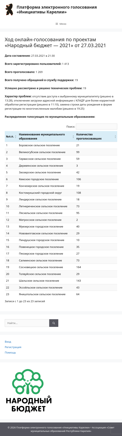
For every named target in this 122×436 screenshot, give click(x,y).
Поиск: (70, 126)
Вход (8, 341)
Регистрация (13, 347)
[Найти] (53, 323)
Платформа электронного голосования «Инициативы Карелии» (57, 9)
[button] (15, 136)
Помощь (10, 352)
